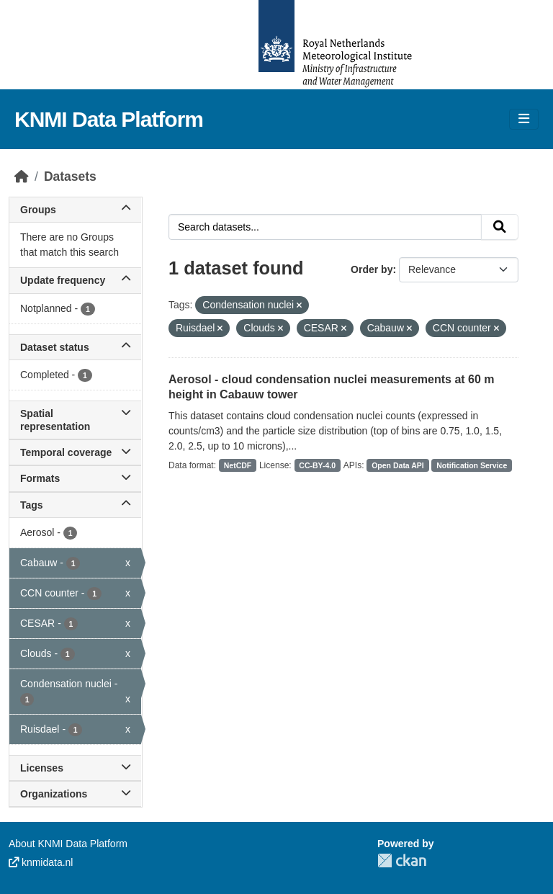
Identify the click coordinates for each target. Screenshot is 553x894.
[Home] (21, 176)
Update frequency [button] (75, 280)
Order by (371, 269)
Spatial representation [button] (75, 420)
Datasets (70, 176)
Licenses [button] (75, 767)
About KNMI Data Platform (68, 843)
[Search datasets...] (325, 227)
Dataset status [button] (75, 347)
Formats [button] (75, 478)
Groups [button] (75, 209)
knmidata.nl (41, 862)
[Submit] (499, 227)
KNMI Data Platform (108, 119)
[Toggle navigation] (524, 119)
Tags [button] (75, 505)
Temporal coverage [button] (75, 452)
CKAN (401, 860)
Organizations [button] (75, 793)
